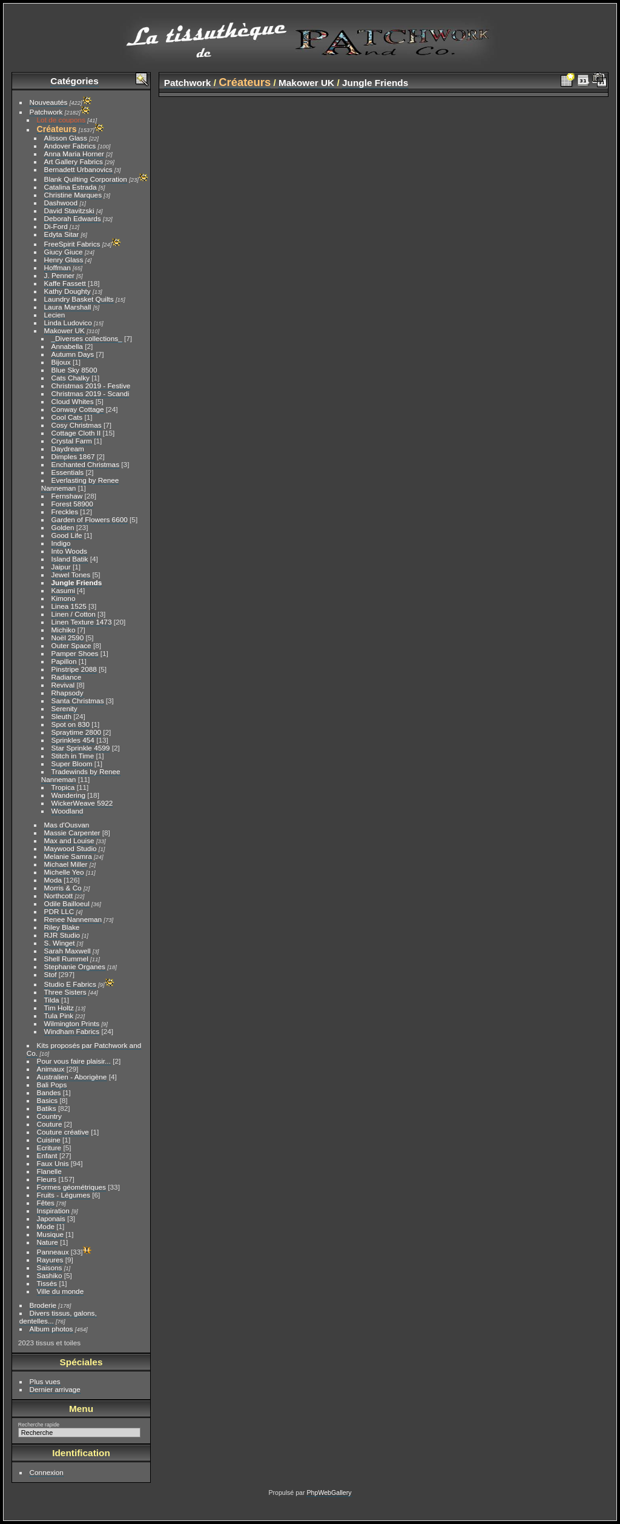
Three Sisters (65, 992)
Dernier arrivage (55, 1389)
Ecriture (49, 1147)
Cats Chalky (70, 378)
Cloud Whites (72, 401)
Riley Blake (62, 927)
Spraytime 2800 (76, 732)
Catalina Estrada (70, 187)
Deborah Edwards (72, 218)
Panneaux (53, 1252)
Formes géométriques (71, 1187)
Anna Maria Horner (74, 153)
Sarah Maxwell (67, 951)
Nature (47, 1242)
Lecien (54, 315)
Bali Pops (52, 1084)
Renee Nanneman (73, 919)
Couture (49, 1124)
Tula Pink (59, 1015)
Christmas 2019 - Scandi (90, 393)
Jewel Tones (71, 574)
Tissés (47, 1283)
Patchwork (46, 112)
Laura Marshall (67, 307)
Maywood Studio (70, 848)
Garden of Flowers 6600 (89, 519)
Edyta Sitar (61, 234)
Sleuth (61, 716)
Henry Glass (64, 259)
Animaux (51, 1069)
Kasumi (63, 590)
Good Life (66, 535)
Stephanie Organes (74, 966)
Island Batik (69, 559)
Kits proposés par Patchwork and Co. (84, 1049)
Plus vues (45, 1381)
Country (49, 1116)
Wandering (68, 795)
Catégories (74, 81)
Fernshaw (67, 496)
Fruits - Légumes (63, 1195)
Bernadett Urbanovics (78, 169)
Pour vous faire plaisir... (74, 1061)
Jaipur (61, 567)
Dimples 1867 (73, 456)
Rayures (50, 1260)
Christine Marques (73, 195)
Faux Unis (53, 1163)
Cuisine (49, 1140)
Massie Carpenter (72, 833)
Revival (63, 685)
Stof (50, 974)
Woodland (67, 811)
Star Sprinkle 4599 (80, 748)
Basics (47, 1100)
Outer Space (71, 645)
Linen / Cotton (73, 614)
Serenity (64, 708)
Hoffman (57, 267)
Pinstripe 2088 (74, 669)
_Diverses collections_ (86, 338)
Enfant (47, 1155)
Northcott (58, 895)
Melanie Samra (68, 856)
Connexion (47, 1472)
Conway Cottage (77, 409)
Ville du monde (60, 1291)
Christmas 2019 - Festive (91, 385)
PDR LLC (59, 911)
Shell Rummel (66, 958)
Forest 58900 (72, 504)
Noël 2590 (67, 637)
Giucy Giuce (63, 252)
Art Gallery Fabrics (73, 161)
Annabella (67, 346)
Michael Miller (66, 864)
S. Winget (59, 943)
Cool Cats (67, 417)
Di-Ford (56, 226)
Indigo (61, 543)
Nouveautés (49, 102)
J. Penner (59, 275)
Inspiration (53, 1210)
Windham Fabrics (72, 1031)
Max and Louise (69, 840)
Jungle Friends (76, 582)
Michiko (63, 630)
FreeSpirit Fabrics (72, 244)
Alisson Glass (65, 138)
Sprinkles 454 (72, 740)
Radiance (66, 677)
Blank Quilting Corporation (85, 179)
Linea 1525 (69, 606)
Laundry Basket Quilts (79, 299)
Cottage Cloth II (76, 433)
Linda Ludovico (68, 322)
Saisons (49, 1267)
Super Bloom (72, 763)
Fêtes (45, 1203)
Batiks (46, 1108)
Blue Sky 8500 (74, 370)
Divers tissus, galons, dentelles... (58, 1317)
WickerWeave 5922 (82, 803)
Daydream (67, 448)
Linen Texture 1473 (81, 622)
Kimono (63, 598)
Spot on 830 (70, 724)
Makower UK (64, 330)
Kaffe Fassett (65, 283)
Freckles (64, 511)
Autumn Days (72, 354)
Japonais (51, 1218)
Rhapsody (67, 693)
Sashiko (49, 1275)
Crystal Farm (71, 441)
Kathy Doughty (67, 291)
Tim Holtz (59, 1008)
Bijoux (61, 362)
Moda (53, 880)
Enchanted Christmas (85, 464)
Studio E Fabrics (70, 984)
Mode (45, 1226)
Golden (62, 527)
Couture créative (63, 1132)
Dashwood (61, 203)
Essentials (67, 472)
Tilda (51, 1000)
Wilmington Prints (72, 1023)
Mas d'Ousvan (67, 825)
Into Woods (69, 551)
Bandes (49, 1092)
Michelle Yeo (64, 872)
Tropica (63, 787)
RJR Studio (62, 935)
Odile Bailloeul (67, 903)
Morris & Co (63, 888)
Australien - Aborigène (72, 1077)
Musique (50, 1234)
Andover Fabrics (70, 146)
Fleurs (47, 1179)
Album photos (51, 1329)
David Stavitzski (69, 210)
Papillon (64, 661)
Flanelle (49, 1171)
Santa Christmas (77, 700)
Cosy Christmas (76, 425)
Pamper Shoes (75, 653)
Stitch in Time (72, 756)
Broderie (43, 1305)
